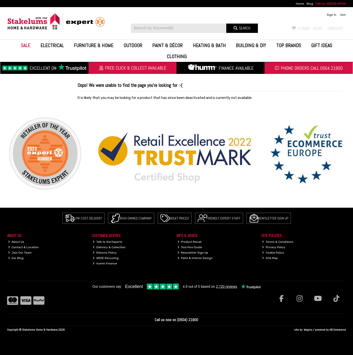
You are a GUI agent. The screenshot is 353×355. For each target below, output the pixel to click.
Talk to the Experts (107, 242)
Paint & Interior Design (195, 258)
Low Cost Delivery (88, 218)
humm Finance (105, 263)
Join (343, 14)
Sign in (331, 14)
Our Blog (16, 258)
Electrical (52, 45)
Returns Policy (105, 252)
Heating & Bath (209, 45)
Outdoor (133, 45)
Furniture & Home (93, 45)
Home (300, 3)
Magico (308, 330)
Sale (25, 45)
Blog (310, 3)
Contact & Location (23, 247)
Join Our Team (20, 252)
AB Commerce (337, 330)
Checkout (335, 28)
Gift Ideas (321, 45)
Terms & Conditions (277, 242)
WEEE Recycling (106, 258)
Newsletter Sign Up (273, 218)
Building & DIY (251, 45)
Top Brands (288, 45)
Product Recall (189, 242)
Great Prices (179, 218)
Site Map (270, 258)
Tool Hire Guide (189, 247)
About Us (16, 242)
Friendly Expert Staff (223, 218)
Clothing (177, 56)
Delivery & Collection (109, 247)
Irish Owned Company (135, 218)
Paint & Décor (167, 45)
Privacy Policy (273, 247)
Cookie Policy (273, 252)
